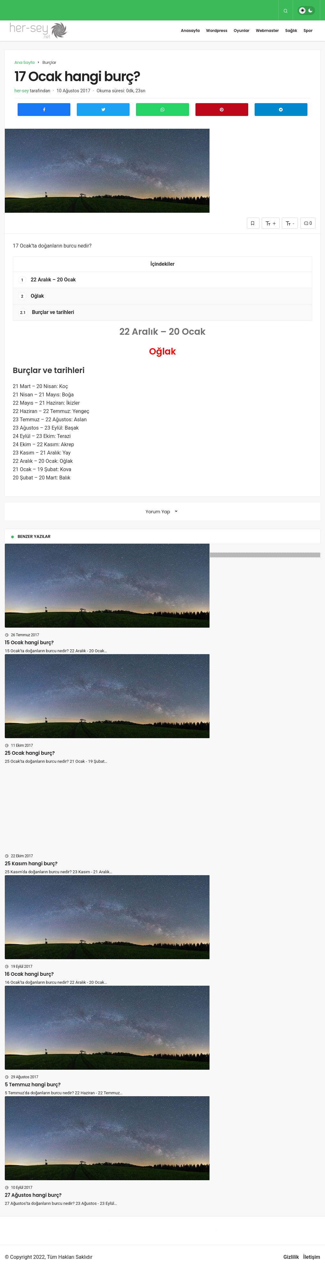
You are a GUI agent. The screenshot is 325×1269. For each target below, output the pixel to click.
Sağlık (291, 30)
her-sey (21, 90)
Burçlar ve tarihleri (46, 313)
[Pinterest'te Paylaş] (221, 109)
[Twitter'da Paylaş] (103, 109)
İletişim (311, 1257)
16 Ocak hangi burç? (29, 974)
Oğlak (31, 296)
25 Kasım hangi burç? (31, 863)
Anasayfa (190, 30)
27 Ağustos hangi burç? (33, 1195)
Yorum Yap (158, 511)
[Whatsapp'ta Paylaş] (162, 109)
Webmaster (267, 30)
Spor (308, 30)
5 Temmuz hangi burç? (32, 1084)
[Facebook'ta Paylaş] (44, 109)
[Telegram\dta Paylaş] (281, 109)
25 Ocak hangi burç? (30, 753)
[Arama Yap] (286, 10)
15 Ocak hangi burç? (29, 642)
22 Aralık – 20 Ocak (47, 280)
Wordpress (216, 30)
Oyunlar (242, 30)
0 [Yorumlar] (308, 223)
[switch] (306, 10)
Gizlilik (291, 1257)
